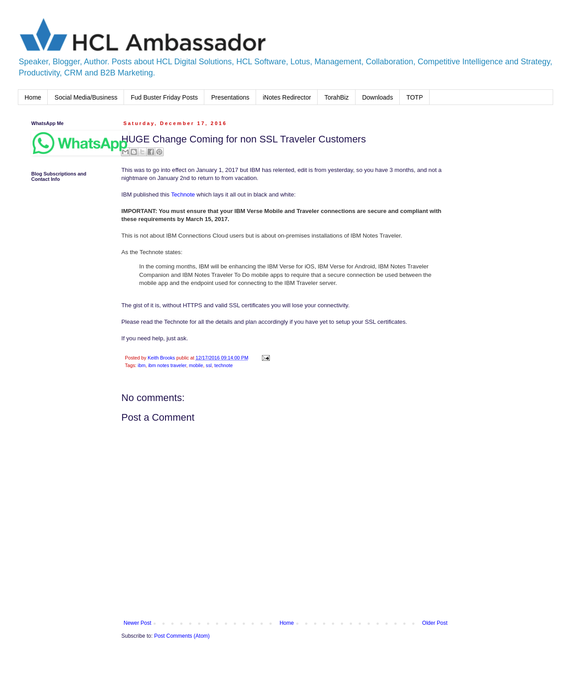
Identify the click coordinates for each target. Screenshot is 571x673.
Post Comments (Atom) (182, 636)
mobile (196, 365)
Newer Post (137, 623)
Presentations (230, 97)
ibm (141, 365)
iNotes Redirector (287, 97)
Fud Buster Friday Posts (164, 97)
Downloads (377, 97)
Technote (183, 194)
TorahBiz (336, 97)
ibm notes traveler (167, 365)
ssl (208, 365)
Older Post (434, 623)
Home (33, 97)
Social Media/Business (85, 97)
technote (223, 365)
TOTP (414, 97)
